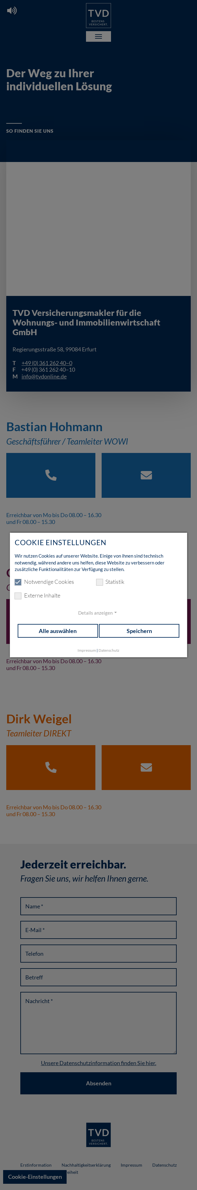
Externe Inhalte (37, 595)
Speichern (139, 630)
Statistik (110, 582)
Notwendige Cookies (44, 582)
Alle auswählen (58, 630)
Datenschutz (108, 650)
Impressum (87, 650)
